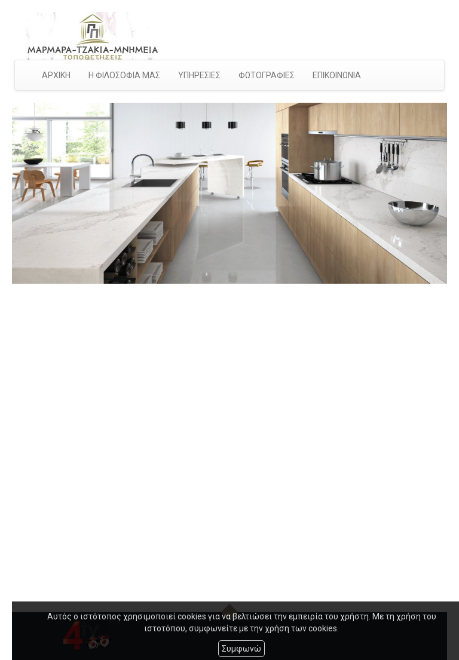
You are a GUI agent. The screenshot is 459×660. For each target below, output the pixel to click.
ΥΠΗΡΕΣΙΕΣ (199, 75)
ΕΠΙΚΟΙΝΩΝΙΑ (337, 75)
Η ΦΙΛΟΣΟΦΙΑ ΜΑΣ (124, 75)
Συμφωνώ (241, 648)
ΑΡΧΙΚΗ (56, 75)
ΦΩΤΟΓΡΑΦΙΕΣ (266, 75)
